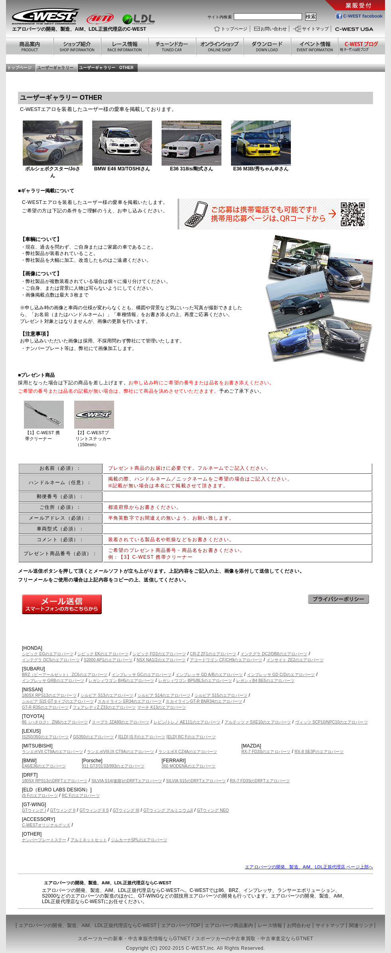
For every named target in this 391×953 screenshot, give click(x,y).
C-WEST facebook (359, 15)
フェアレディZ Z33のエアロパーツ (104, 707)
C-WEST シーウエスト (46, 16)
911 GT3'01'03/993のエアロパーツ (113, 766)
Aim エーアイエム (100, 18)
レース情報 (124, 46)
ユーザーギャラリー (55, 67)
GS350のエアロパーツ (93, 737)
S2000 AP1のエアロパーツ (108, 660)
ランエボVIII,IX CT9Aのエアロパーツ (120, 751)
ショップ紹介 (77, 46)
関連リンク (361, 925)
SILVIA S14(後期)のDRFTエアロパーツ (126, 781)
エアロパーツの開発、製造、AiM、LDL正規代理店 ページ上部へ (309, 866)
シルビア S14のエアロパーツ (164, 695)
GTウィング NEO (213, 810)
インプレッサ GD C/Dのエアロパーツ (281, 674)
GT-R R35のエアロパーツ (45, 707)
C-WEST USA (357, 31)
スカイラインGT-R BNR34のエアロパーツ (204, 701)
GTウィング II (62, 810)
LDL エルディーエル (139, 19)
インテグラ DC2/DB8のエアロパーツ (274, 654)
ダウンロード (266, 46)
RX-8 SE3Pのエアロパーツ (319, 751)
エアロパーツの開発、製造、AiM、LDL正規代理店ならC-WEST (88, 925)
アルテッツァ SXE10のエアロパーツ (258, 722)
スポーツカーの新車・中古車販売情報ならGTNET (134, 938)
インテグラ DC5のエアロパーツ (51, 660)
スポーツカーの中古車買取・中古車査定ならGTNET (255, 938)
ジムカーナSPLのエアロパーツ (139, 840)
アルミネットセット (89, 840)
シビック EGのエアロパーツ (47, 654)
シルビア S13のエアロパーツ (107, 695)
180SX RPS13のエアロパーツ (49, 695)
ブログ (361, 46)
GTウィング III (126, 810)
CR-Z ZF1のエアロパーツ (213, 654)
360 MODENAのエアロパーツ (188, 766)
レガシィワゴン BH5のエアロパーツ (121, 680)
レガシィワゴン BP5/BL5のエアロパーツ (195, 680)
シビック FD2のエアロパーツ (159, 654)
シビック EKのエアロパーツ (102, 654)
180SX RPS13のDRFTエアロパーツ (54, 781)
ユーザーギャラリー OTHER (106, 67)
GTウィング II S (94, 810)
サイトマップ (315, 28)
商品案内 (29, 46)
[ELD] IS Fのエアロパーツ (141, 737)
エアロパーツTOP (180, 925)
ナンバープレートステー (44, 840)
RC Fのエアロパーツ (81, 795)
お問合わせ (299, 925)
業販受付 (355, 5)
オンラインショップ (219, 46)
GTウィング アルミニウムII (168, 810)
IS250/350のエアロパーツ (45, 737)
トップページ (234, 28)
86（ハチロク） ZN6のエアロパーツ (55, 722)
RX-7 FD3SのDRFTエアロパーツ (260, 781)
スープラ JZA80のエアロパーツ (120, 722)
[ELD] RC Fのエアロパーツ (191, 737)
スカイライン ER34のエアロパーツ (130, 701)
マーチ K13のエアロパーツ (161, 707)
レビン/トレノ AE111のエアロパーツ (187, 722)
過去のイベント (314, 46)
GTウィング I (34, 810)
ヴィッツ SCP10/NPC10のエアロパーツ (331, 722)
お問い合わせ (274, 28)
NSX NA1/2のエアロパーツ (161, 660)
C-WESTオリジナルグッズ (46, 825)
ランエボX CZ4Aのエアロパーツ (187, 751)
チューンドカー (172, 46)
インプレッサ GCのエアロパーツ (142, 674)
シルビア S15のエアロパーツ (221, 695)
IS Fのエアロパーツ (40, 795)
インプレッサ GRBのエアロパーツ (53, 680)
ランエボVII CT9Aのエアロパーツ (52, 751)
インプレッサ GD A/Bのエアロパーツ (209, 674)
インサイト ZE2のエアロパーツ (295, 660)
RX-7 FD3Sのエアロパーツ (265, 751)
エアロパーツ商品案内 (229, 925)
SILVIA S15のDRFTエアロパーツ (196, 781)
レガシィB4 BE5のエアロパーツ (265, 680)
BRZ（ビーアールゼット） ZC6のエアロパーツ (65, 674)
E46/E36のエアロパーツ (44, 766)
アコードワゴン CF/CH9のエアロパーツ (226, 660)
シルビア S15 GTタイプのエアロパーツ (58, 701)
